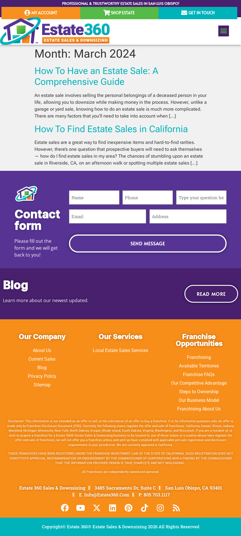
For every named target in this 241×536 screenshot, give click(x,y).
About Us (42, 350)
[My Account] (27, 13)
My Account (44, 12)
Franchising (199, 357)
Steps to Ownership (199, 391)
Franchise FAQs (199, 374)
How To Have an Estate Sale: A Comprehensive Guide (96, 76)
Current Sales (41, 359)
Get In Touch (201, 12)
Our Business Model (199, 400)
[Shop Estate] (107, 13)
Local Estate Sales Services (120, 350)
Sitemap (42, 385)
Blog (42, 367)
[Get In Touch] (184, 13)
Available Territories (199, 366)
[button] (223, 31)
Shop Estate (123, 12)
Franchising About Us (199, 409)
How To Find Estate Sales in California (111, 129)
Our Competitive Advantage (199, 383)
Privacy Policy (42, 376)
